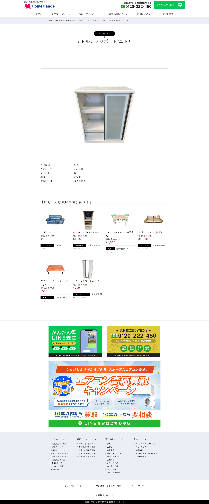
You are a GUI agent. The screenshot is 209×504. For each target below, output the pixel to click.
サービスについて (60, 14)
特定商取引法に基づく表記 (146, 453)
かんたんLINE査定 (165, 5)
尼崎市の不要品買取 (87, 453)
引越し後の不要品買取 (60, 457)
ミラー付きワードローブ (86, 281)
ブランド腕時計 (113, 473)
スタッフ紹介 (141, 447)
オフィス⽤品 (112, 463)
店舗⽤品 (110, 460)
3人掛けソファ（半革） (150, 232)
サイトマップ (138, 486)
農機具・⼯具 (112, 466)
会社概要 (139, 450)
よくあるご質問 (57, 466)
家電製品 (110, 450)
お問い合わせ (166, 14)
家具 (109, 444)
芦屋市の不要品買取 (87, 450)
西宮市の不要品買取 (87, 447)
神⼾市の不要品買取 (87, 444)
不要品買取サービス (59, 444)
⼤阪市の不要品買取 (87, 457)
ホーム (39, 14)
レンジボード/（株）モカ (86, 232)
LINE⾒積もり (56, 463)
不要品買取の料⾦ (58, 460)
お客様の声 (55, 469)
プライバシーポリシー (75, 486)
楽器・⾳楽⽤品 (113, 457)
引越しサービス (57, 447)
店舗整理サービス (58, 450)
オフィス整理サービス (60, 453)
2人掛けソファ (48, 232)
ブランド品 (111, 469)
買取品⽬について (118, 14)
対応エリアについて (89, 14)
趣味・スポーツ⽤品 (115, 453)
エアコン (110, 447)
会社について (143, 14)
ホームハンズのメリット (146, 444)
